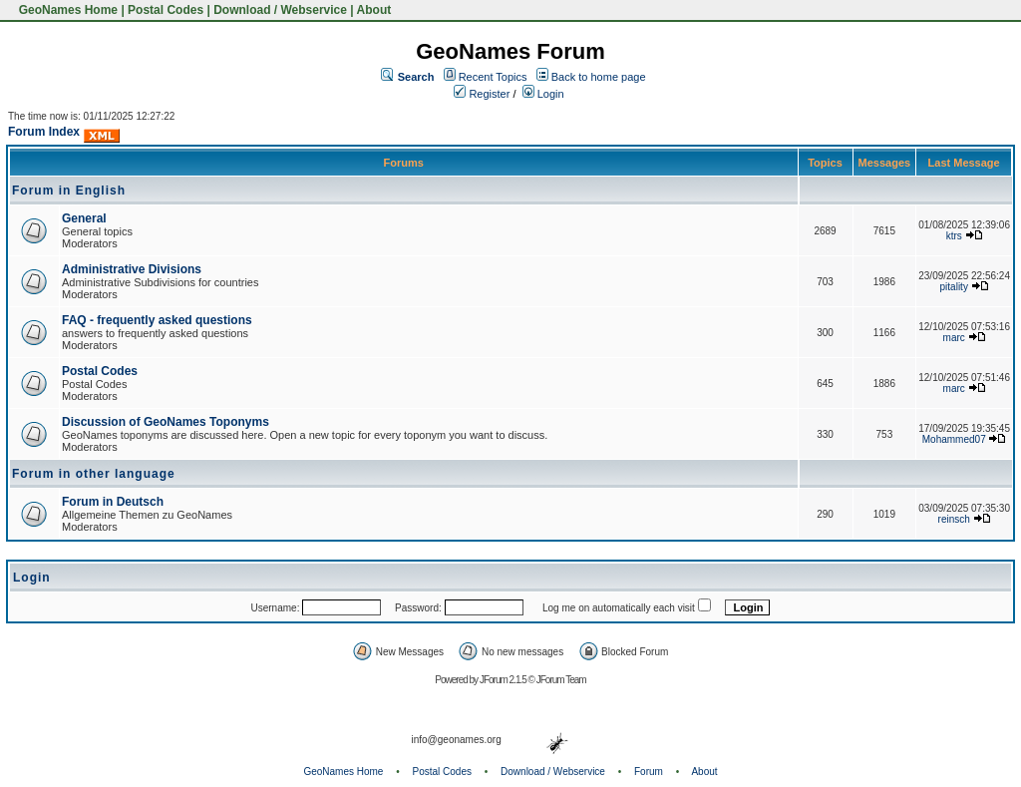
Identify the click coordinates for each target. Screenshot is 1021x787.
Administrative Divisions (131, 269)
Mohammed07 (954, 439)
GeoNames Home (66, 10)
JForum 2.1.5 (504, 679)
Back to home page (598, 77)
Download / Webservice (280, 10)
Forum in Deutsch (113, 502)
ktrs (954, 235)
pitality (954, 286)
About (374, 10)
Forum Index (44, 132)
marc (954, 337)
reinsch (954, 519)
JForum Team (561, 679)
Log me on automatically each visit (618, 607)
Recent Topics (493, 77)
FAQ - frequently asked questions (157, 320)
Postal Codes (165, 10)
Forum (648, 771)
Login (543, 94)
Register (482, 94)
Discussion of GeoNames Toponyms (165, 422)
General (84, 218)
